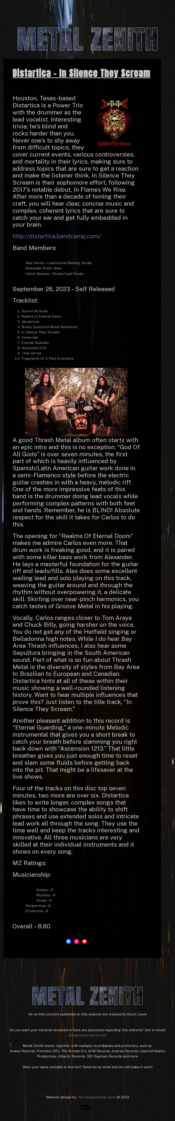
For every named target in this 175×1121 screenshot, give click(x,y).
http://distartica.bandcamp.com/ (57, 236)
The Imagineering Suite (97, 1097)
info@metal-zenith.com (87, 1035)
